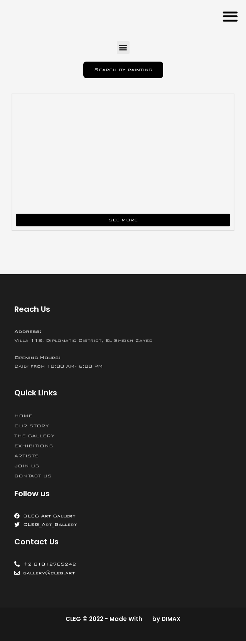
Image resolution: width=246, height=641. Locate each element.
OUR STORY (31, 425)
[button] (230, 16)
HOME (23, 415)
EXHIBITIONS (33, 446)
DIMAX (171, 619)
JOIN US (26, 466)
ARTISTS (26, 456)
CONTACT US (33, 476)
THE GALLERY (34, 435)
